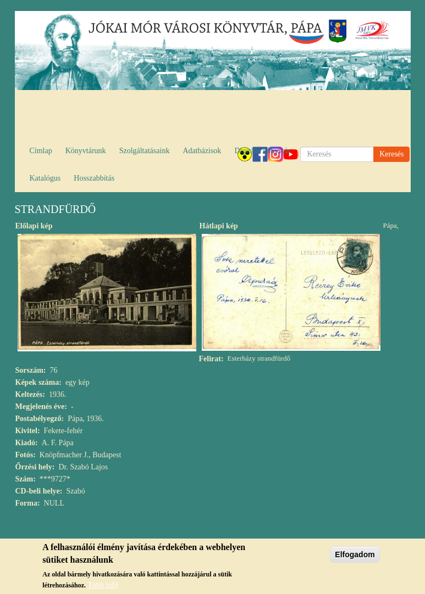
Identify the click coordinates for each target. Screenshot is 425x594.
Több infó (103, 585)
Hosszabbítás (94, 178)
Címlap (41, 151)
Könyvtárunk (85, 151)
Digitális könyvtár (262, 151)
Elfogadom (354, 554)
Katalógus (45, 178)
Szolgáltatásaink (144, 151)
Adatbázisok (202, 151)
